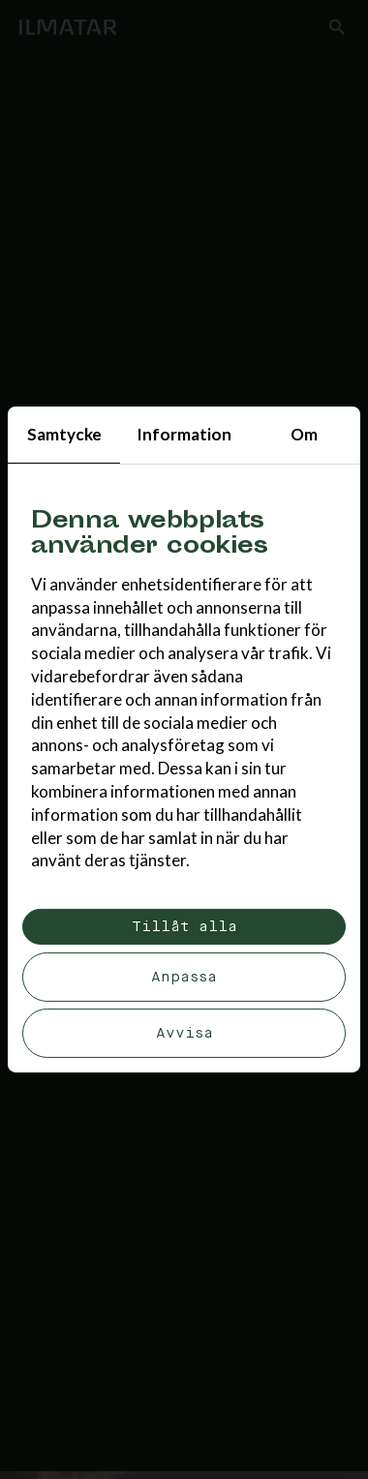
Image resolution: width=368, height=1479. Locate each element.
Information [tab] (184, 434)
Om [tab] (304, 434)
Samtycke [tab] (64, 434)
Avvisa (184, 1033)
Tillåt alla (184, 927)
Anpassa (184, 977)
